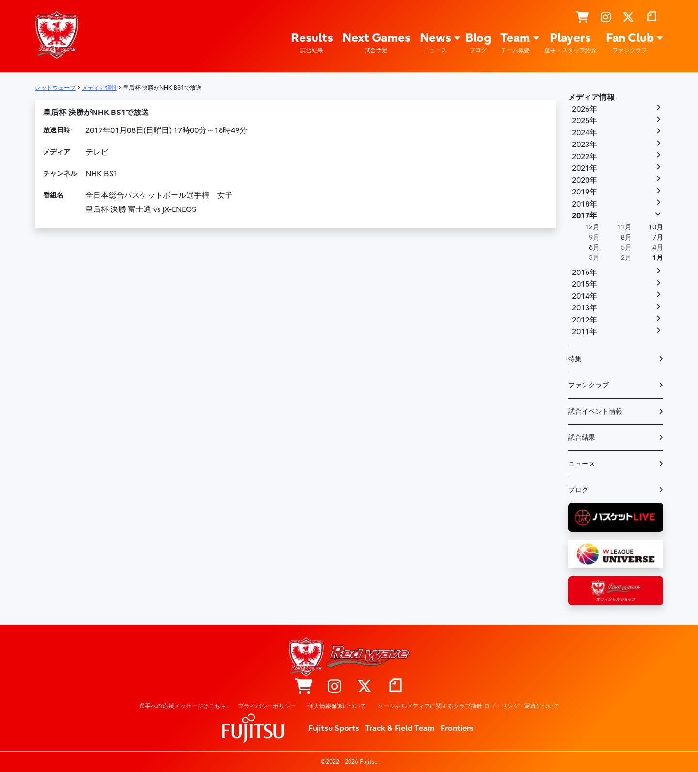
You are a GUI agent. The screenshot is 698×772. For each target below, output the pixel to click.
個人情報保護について (337, 706)
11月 (624, 227)
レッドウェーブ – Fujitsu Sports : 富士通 (57, 34)
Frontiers (457, 728)
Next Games (376, 43)
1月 (657, 258)
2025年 (584, 120)
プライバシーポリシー (267, 706)
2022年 (584, 156)
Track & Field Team (400, 728)
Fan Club (630, 43)
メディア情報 (591, 97)
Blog (478, 43)
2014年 (584, 296)
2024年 (584, 133)
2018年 (584, 204)
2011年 (584, 331)
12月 (592, 227)
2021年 (584, 168)
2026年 (584, 109)
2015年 (584, 284)
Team (515, 43)
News (435, 43)
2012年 (584, 320)
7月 (657, 237)
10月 (656, 227)
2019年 (584, 192)
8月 (626, 237)
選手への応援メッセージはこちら (182, 706)
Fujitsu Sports (333, 728)
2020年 (584, 180)
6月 (594, 247)
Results (312, 43)
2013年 (584, 308)
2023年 (584, 144)
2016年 (584, 272)
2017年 (584, 215)
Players (570, 43)
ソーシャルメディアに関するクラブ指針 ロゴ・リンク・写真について (468, 706)
